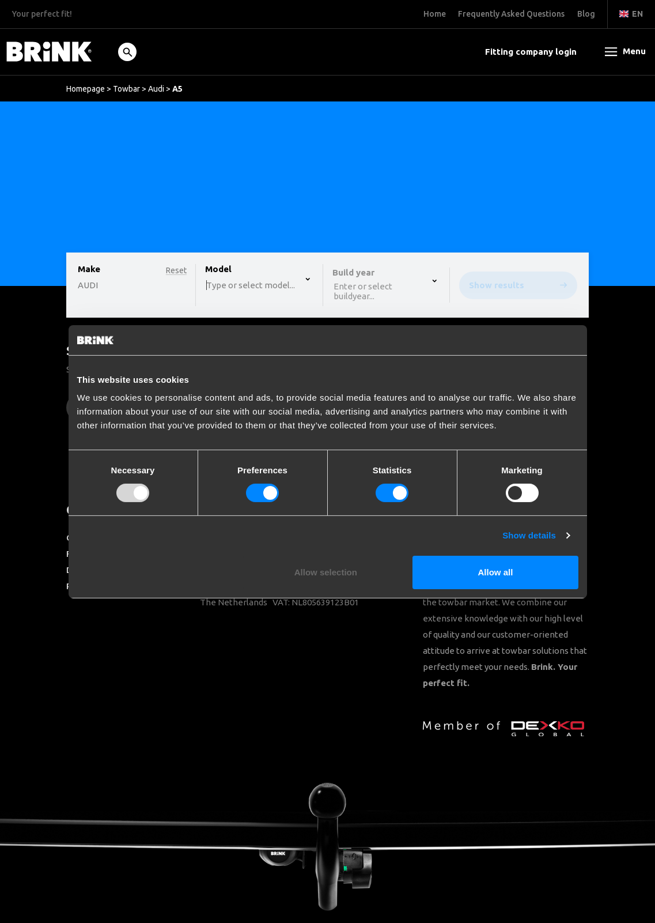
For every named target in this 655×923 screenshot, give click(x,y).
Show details (529, 535)
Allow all (495, 572)
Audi (156, 88)
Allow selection (325, 572)
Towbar (126, 88)
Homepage (85, 88)
